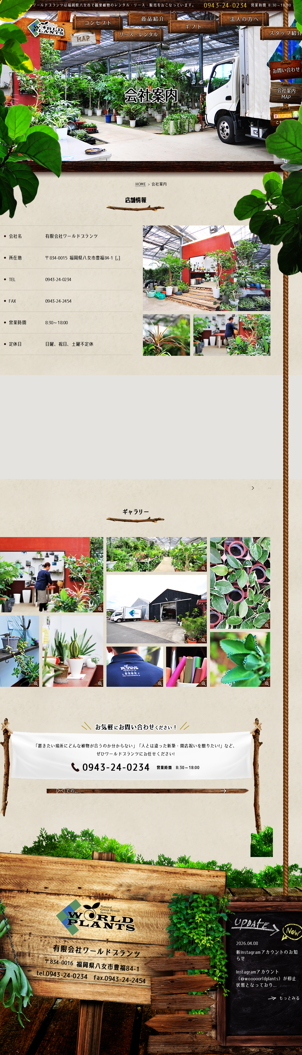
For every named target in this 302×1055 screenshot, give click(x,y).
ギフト (194, 26)
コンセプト (98, 22)
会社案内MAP (286, 93)
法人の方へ (244, 19)
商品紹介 (153, 18)
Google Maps (259, 487)
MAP (121, 258)
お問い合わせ (286, 70)
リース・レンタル (138, 34)
